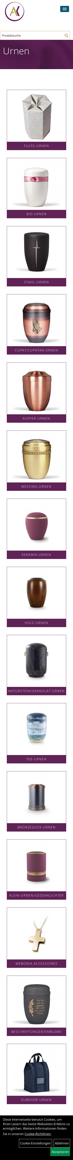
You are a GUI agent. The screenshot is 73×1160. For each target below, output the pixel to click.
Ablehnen (62, 1143)
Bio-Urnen (36, 214)
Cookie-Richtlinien (38, 1134)
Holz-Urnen (36, 623)
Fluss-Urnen (36, 146)
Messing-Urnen (36, 486)
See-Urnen (36, 759)
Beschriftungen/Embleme (36, 1032)
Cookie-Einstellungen (35, 1143)
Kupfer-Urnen (36, 418)
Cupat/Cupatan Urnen (36, 350)
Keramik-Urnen (36, 555)
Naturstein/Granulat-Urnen (36, 691)
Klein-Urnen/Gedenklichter (36, 895)
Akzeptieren (60, 1152)
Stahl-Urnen (36, 282)
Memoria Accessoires (37, 963)
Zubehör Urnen (36, 1100)
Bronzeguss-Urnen (37, 827)
